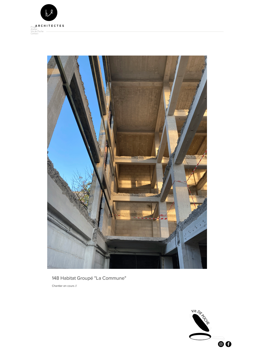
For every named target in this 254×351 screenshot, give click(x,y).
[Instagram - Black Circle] (221, 344)
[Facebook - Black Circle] (228, 344)
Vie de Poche (37, 31)
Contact (34, 33)
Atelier (34, 29)
